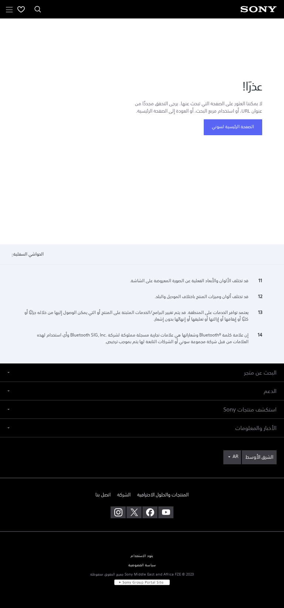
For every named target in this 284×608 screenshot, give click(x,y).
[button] (142, 372)
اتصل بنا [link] (103, 495)
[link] (259, 457)
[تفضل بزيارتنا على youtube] (165, 512)
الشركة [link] (124, 495)
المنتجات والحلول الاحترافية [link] (163, 495)
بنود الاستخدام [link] (142, 556)
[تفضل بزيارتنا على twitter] (134, 512)
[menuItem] (21, 9)
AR (235, 456)
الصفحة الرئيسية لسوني (233, 126)
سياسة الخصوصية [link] (142, 565)
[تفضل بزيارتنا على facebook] (150, 512)
